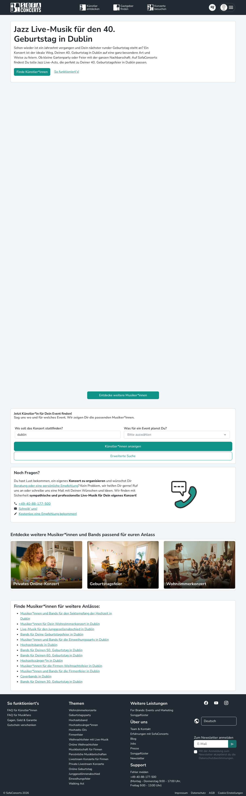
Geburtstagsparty (80, 715)
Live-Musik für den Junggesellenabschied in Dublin (57, 629)
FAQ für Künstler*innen (22, 710)
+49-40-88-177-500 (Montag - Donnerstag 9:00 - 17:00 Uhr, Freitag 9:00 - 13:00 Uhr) (155, 781)
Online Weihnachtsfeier (83, 745)
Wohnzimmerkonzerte (82, 710)
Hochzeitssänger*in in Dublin (41, 660)
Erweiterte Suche (123, 456)
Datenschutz (198, 793)
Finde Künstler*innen (32, 72)
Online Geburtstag (80, 769)
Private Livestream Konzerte (86, 764)
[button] (227, 7)
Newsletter (137, 758)
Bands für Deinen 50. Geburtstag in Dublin (51, 650)
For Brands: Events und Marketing (151, 710)
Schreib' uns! (28, 509)
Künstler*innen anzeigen (123, 446)
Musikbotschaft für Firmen (85, 749)
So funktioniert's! (66, 71)
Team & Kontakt (140, 729)
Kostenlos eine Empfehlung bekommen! (48, 514)
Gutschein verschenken (21, 725)
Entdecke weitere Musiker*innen (123, 395)
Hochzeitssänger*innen (83, 725)
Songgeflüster (139, 715)
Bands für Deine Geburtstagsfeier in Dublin (51, 634)
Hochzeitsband (78, 720)
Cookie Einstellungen (230, 793)
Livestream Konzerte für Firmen (88, 759)
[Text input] (211, 744)
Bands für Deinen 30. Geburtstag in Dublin (51, 681)
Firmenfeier (76, 735)
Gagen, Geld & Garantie (22, 720)
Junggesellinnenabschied (84, 774)
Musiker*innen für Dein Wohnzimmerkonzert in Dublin (60, 624)
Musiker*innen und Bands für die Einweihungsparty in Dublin (64, 639)
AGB (212, 793)
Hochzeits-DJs (78, 730)
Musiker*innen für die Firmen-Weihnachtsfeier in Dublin (61, 666)
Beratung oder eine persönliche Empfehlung (46, 486)
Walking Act (76, 783)
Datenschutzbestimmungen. (216, 758)
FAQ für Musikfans (19, 715)
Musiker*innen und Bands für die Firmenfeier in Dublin (60, 671)
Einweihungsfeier (79, 779)
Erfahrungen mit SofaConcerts (149, 734)
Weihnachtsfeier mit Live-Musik (88, 739)
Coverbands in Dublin (35, 676)
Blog (133, 739)
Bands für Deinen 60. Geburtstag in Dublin (51, 655)
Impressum (181, 793)
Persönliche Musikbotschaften (88, 754)
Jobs (133, 744)
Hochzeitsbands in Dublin (38, 645)
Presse (134, 748)
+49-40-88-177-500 (35, 504)
